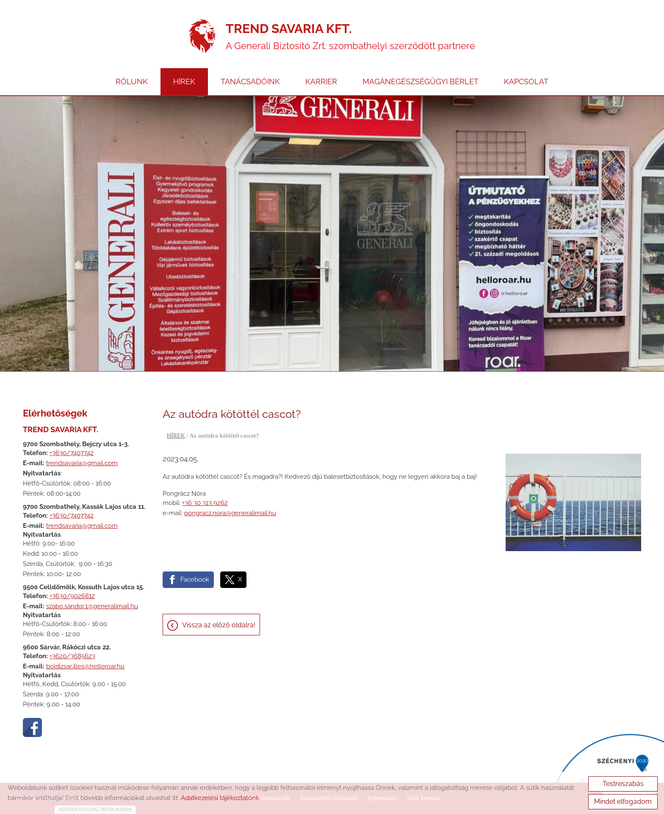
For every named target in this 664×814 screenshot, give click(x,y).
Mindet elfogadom (623, 801)
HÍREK (184, 81)
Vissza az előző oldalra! (218, 625)
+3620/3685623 (72, 656)
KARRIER (321, 81)
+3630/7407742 (72, 453)
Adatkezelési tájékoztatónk (220, 798)
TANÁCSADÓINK (250, 81)
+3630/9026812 (72, 596)
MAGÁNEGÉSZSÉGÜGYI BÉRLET (420, 81)
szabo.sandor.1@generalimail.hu (92, 606)
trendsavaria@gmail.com (82, 463)
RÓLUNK (132, 81)
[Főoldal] (202, 36)
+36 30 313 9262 (205, 503)
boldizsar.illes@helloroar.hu (85, 666)
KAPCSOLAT (526, 81)
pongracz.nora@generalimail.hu (230, 513)
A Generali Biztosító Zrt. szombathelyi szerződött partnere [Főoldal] (350, 36)
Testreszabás (623, 784)
